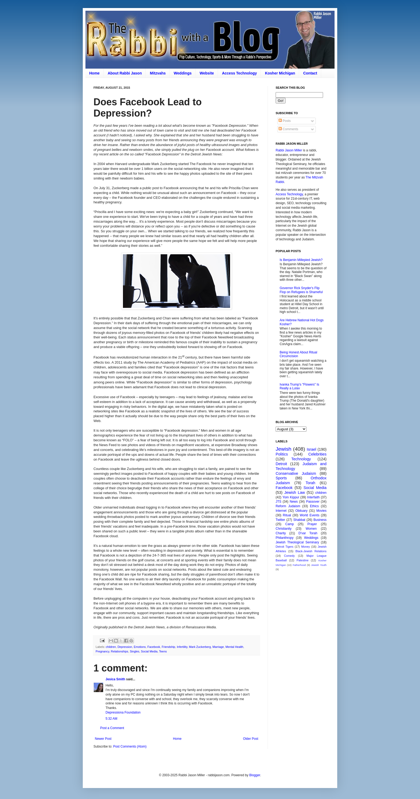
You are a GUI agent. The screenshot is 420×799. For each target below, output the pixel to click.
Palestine (302, 560)
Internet (281, 511)
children (111, 646)
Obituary (301, 511)
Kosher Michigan (280, 73)
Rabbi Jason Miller (289, 150)
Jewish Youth (319, 564)
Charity (281, 533)
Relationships (119, 651)
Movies (321, 511)
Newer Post (103, 739)
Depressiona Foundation (123, 712)
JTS (278, 501)
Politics (282, 454)
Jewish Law (294, 492)
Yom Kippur (291, 497)
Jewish (283, 449)
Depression (125, 646)
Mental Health (234, 646)
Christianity (283, 529)
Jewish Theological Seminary (297, 542)
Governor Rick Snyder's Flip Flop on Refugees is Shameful (301, 290)
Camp (289, 524)
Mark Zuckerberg (200, 646)
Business (320, 520)
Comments (288, 129)
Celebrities (317, 454)
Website (207, 73)
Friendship (168, 646)
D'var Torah (307, 533)
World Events (309, 515)
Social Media (149, 651)
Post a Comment (112, 728)
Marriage (218, 646)
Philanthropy (285, 538)
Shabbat (299, 520)
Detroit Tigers (284, 546)
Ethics (314, 506)
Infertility (182, 646)
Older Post (250, 739)
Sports (281, 478)
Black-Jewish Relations (311, 551)
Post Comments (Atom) (130, 746)
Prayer (312, 524)
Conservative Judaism (296, 473)
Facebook (153, 646)
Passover (313, 501)
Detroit (281, 464)
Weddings (183, 73)
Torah (310, 483)
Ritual (287, 515)
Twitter (280, 520)
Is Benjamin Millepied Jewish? (301, 260)
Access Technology (239, 73)
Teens (163, 651)
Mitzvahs (158, 73)
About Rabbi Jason (125, 73)
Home (94, 73)
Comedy (289, 555)
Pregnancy (102, 651)
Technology (301, 459)
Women (311, 529)
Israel (311, 449)
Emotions (140, 646)
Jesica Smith (115, 679)
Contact (310, 73)
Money (305, 546)
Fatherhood (299, 564)
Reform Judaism (288, 506)
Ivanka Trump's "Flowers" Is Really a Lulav (299, 386)
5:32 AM (111, 718)
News (294, 501)
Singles (134, 651)
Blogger (254, 775)
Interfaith (313, 497)
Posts (285, 121)
